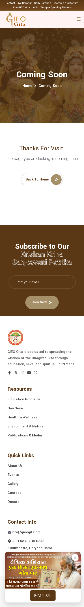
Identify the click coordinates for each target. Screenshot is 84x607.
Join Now (42, 302)
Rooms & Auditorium (65, 3)
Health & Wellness (22, 417)
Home (27, 85)
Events (13, 474)
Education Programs (24, 399)
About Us (15, 465)
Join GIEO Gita (21, 7)
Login (35, 7)
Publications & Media (25, 435)
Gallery (13, 483)
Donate (13, 501)
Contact (10, 3)
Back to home (44, 179)
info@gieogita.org (26, 532)
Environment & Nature (25, 426)
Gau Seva (15, 408)
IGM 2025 (43, 595)
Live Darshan (24, 3)
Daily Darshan (42, 3)
